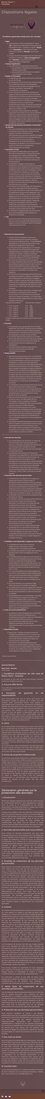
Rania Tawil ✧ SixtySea (8, 3)
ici (27, 964)
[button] (36, 6)
